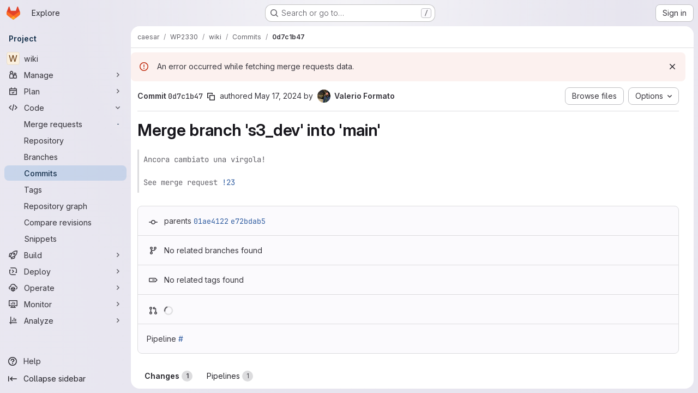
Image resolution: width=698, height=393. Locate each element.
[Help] (65, 361)
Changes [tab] (168, 376)
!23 (228, 182)
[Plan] (65, 91)
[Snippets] (65, 238)
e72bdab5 (248, 221)
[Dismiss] (672, 66)
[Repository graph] (65, 205)
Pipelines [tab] (230, 376)
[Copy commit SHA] (211, 96)
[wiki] (65, 58)
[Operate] (65, 287)
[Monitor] (65, 304)
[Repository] (65, 140)
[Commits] (65, 173)
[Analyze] (65, 320)
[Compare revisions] (65, 222)
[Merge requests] (65, 124)
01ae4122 (211, 221)
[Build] (65, 255)
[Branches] (65, 156)
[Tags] (65, 189)
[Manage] (65, 74)
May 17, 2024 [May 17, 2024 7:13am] (278, 95)
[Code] (65, 107)
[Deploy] (65, 271)
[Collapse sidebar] (65, 378)
